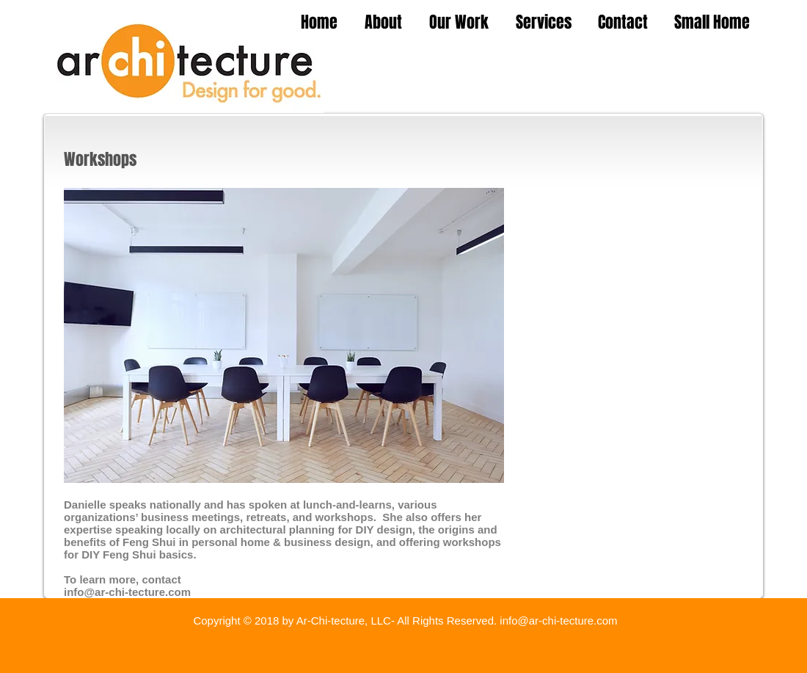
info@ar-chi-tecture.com (127, 592)
